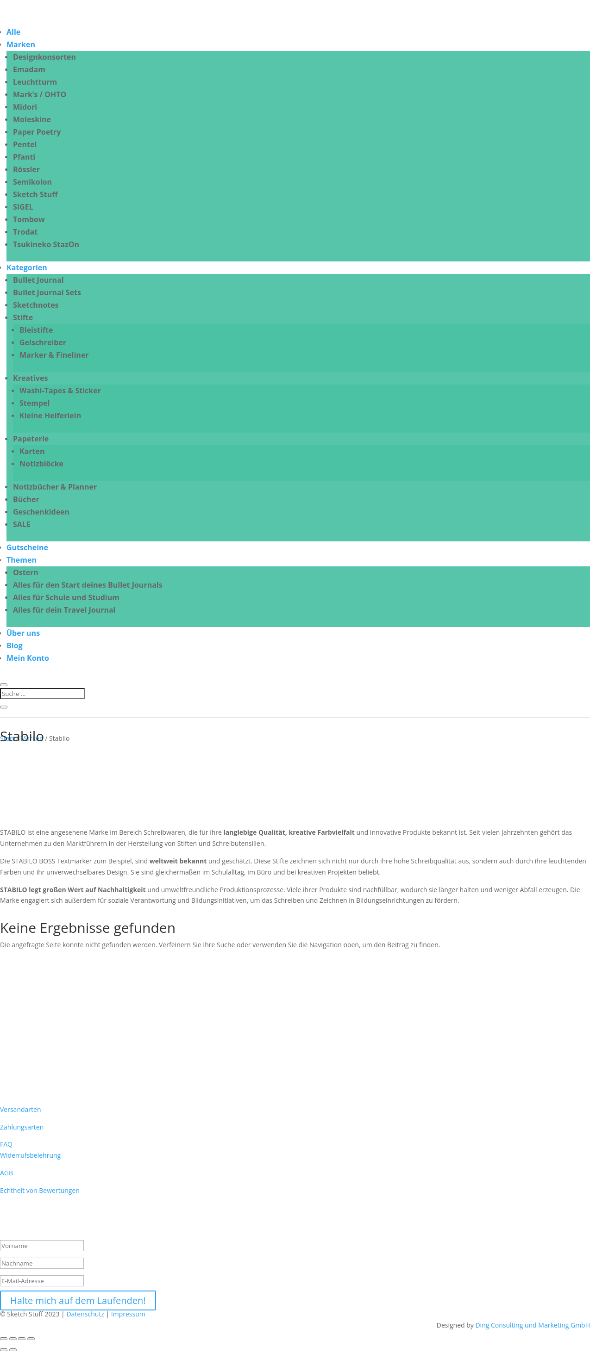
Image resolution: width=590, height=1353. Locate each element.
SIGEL (23, 207)
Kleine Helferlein (50, 415)
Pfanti (24, 157)
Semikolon (32, 182)
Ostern (25, 572)
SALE (22, 524)
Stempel (34, 403)
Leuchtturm (35, 82)
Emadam (29, 69)
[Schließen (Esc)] (31, 1338)
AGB (6, 1172)
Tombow (29, 219)
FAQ (6, 1144)
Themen (21, 560)
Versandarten (20, 1109)
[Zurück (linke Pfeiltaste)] (3, 1349)
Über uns (23, 633)
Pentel (25, 144)
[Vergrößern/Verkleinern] (3, 1338)
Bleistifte (36, 330)
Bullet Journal (38, 280)
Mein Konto (27, 658)
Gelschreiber (42, 342)
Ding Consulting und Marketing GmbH (532, 1325)
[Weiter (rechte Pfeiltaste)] (13, 1349)
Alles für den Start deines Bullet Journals (88, 585)
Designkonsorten (44, 57)
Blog (14, 645)
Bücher (26, 499)
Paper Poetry (37, 132)
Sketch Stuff (35, 194)
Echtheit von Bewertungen (40, 1190)
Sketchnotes (36, 305)
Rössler (26, 169)
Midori (25, 107)
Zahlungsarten (22, 1127)
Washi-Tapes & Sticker (60, 390)
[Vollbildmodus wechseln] (13, 1338)
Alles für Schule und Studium (66, 597)
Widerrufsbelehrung (30, 1155)
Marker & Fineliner (54, 355)
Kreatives (30, 378)
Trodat (25, 232)
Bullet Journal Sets (47, 292)
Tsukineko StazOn (46, 244)
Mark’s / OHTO (39, 94)
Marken (20, 44)
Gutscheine (27, 547)
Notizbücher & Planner (55, 487)
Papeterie (31, 439)
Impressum (129, 1314)
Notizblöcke (41, 464)
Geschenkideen (41, 512)
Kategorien (26, 267)
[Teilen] (21, 1338)
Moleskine (32, 119)
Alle (13, 32)
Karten (31, 451)
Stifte (23, 317)
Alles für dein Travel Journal (64, 610)
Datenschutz (85, 1314)
